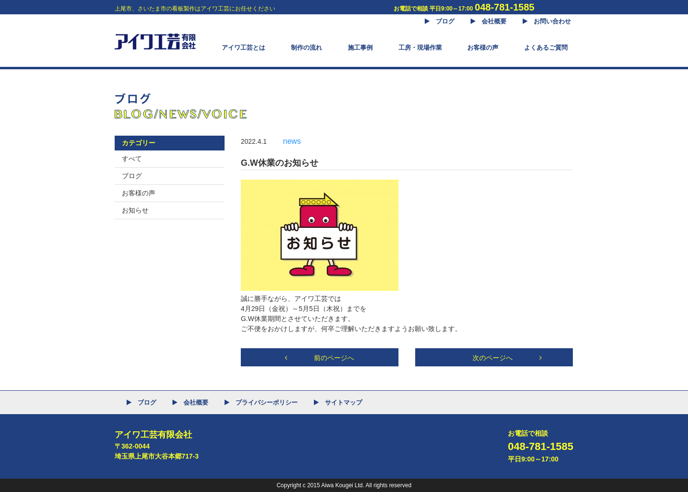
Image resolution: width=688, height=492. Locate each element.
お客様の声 (138, 193)
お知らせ (135, 210)
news (292, 141)
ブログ (132, 176)
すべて (132, 158)
